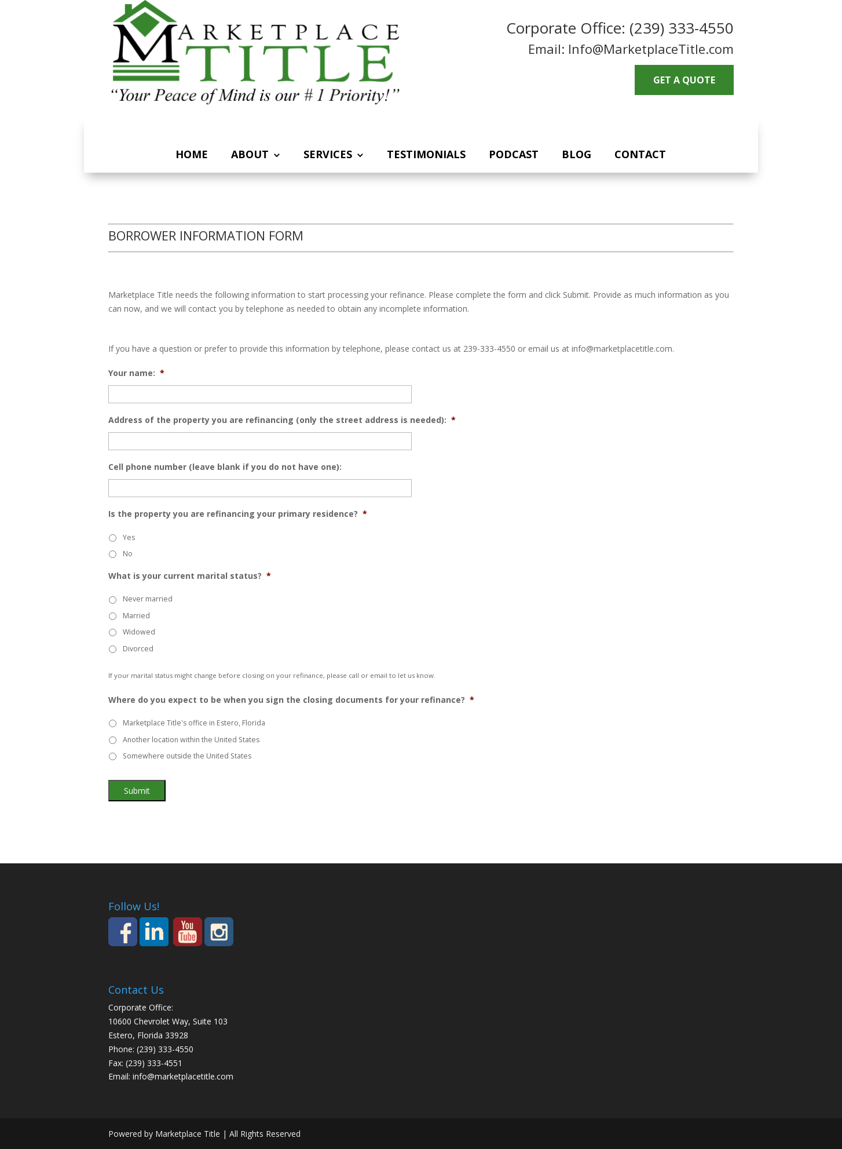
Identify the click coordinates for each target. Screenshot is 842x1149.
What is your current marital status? (189, 576)
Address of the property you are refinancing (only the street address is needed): (282, 420)
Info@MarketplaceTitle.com (651, 48)
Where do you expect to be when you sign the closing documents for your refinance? (291, 700)
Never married (148, 599)
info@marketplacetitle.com (183, 1076)
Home (191, 154)
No (128, 554)
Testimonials (426, 154)
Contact (640, 154)
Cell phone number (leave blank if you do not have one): (225, 467)
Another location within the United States (191, 740)
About (250, 154)
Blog (576, 154)
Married (136, 616)
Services (327, 154)
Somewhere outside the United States (187, 756)
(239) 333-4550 (681, 27)
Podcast (514, 154)
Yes (129, 537)
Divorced (138, 649)
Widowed (139, 632)
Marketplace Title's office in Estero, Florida (194, 723)
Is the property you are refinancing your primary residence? (237, 514)
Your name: (136, 373)
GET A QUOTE (684, 80)
